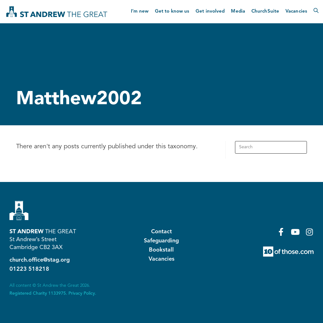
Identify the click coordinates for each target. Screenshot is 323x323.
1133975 (57, 293)
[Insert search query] (271, 147)
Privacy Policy (81, 293)
